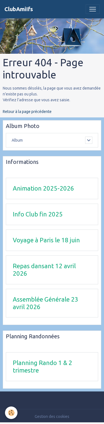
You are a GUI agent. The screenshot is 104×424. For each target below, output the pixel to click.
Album (17, 140)
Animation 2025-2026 (43, 188)
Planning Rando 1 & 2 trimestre (42, 366)
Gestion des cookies (52, 416)
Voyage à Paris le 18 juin (46, 239)
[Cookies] (11, 412)
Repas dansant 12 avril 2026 (44, 269)
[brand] (18, 9)
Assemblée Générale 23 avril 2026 (45, 303)
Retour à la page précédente (27, 111)
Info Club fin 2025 (38, 214)
